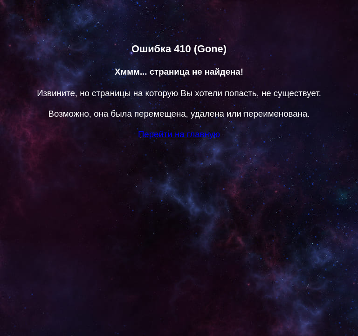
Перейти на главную (179, 134)
